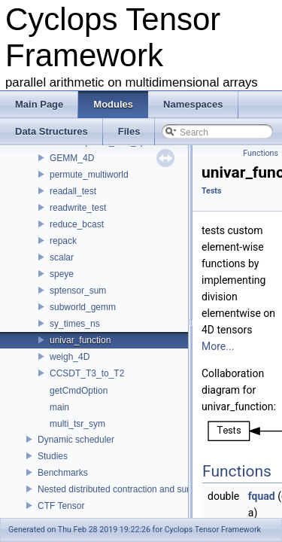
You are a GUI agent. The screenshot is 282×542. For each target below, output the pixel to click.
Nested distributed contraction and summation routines (147, 489)
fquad (261, 496)
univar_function (80, 340)
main (59, 407)
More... (218, 346)
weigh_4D (69, 357)
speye (62, 274)
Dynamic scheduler (76, 439)
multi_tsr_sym (77, 424)
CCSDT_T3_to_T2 (87, 373)
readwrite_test (78, 207)
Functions (260, 153)
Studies (53, 456)
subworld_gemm (83, 307)
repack (63, 241)
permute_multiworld (89, 174)
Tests (211, 191)
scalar (62, 257)
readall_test (73, 191)
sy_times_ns (75, 323)
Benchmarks (63, 472)
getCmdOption (79, 390)
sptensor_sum (78, 290)
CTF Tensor (61, 506)
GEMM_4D (72, 158)
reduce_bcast (77, 224)
